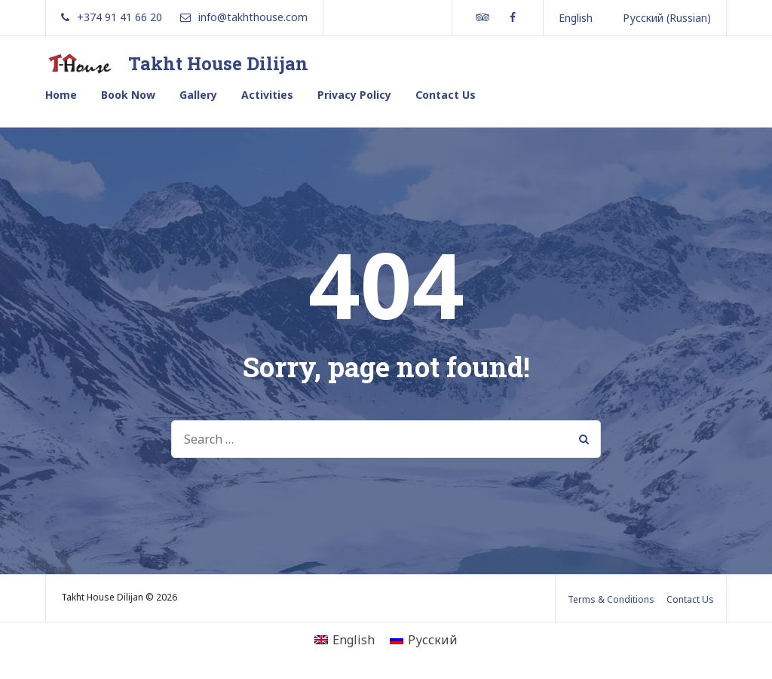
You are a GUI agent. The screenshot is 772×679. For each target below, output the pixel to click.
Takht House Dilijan (218, 63)
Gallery (198, 95)
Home (61, 95)
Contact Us (445, 95)
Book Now (128, 95)
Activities (267, 95)
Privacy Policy (354, 95)
